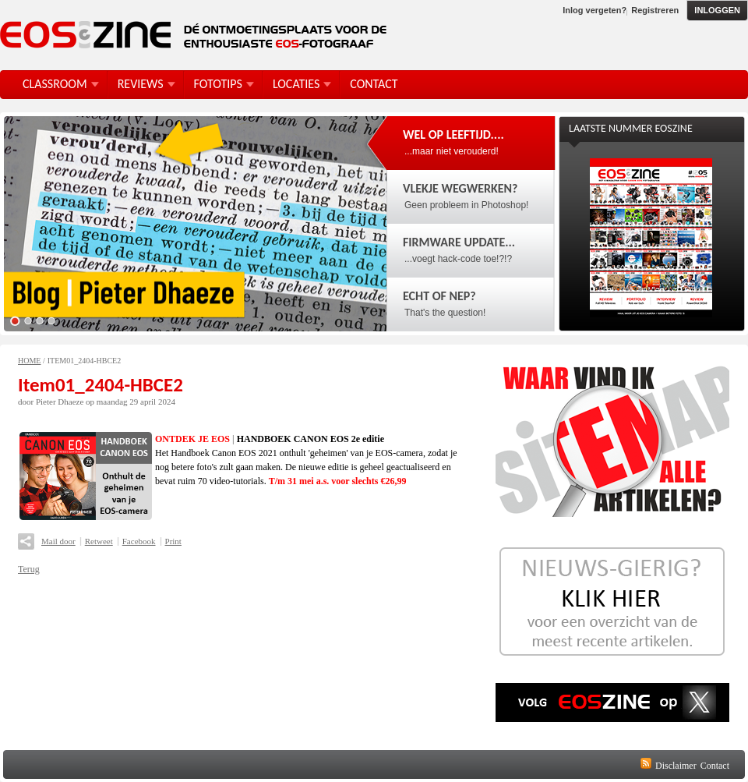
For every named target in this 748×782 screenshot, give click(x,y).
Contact (714, 765)
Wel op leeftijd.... (453, 134)
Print (173, 541)
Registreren (655, 10)
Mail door (58, 541)
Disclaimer (676, 765)
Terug (29, 569)
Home (29, 360)
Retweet (99, 541)
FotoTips (218, 83)
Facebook (139, 541)
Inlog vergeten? (594, 10)
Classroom (55, 83)
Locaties (296, 83)
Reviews (141, 83)
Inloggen (717, 10)
